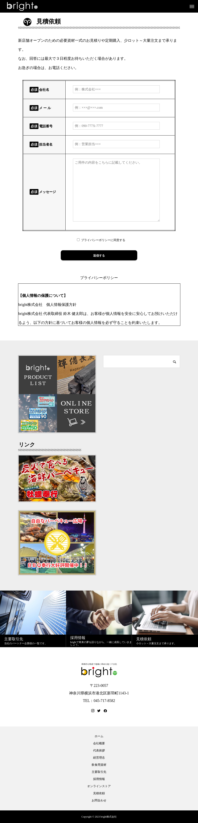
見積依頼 (99, 793)
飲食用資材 (99, 764)
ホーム (99, 736)
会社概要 (99, 743)
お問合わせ (99, 800)
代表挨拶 (99, 750)
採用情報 (99, 779)
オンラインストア (99, 786)
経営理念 (99, 757)
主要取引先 (99, 772)
